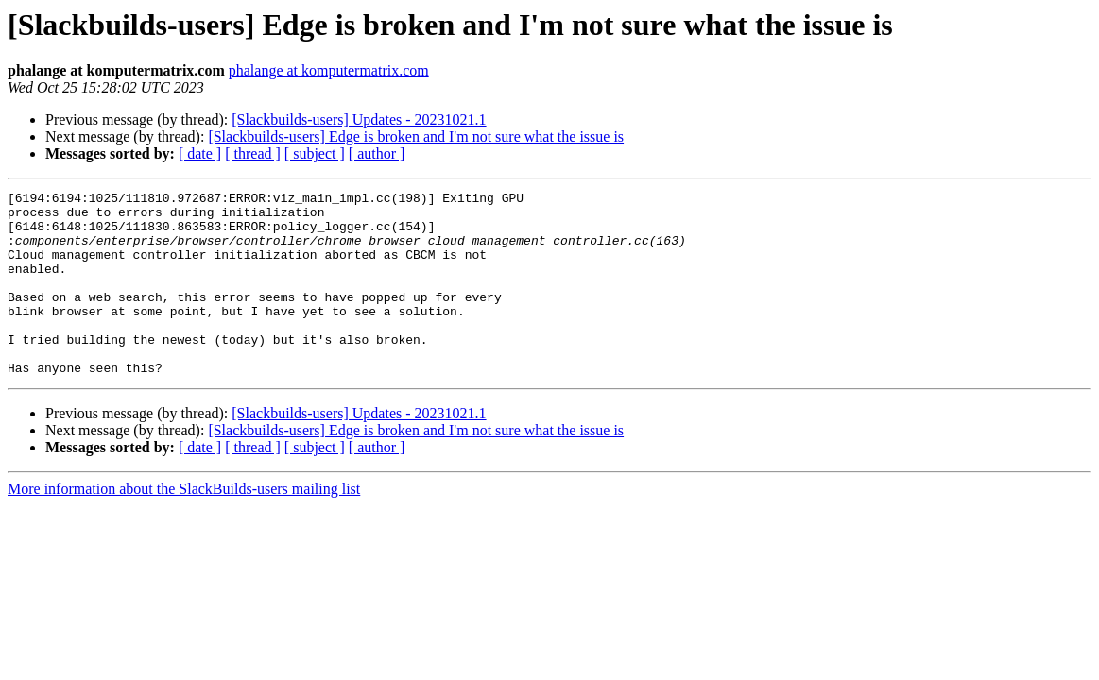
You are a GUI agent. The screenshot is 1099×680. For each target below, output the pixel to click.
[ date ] (200, 153)
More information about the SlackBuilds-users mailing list (184, 526)
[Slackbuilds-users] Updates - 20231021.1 (359, 119)
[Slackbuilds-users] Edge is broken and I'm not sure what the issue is (416, 136)
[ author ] (377, 153)
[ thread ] (253, 153)
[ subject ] (314, 153)
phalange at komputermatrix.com (329, 70)
